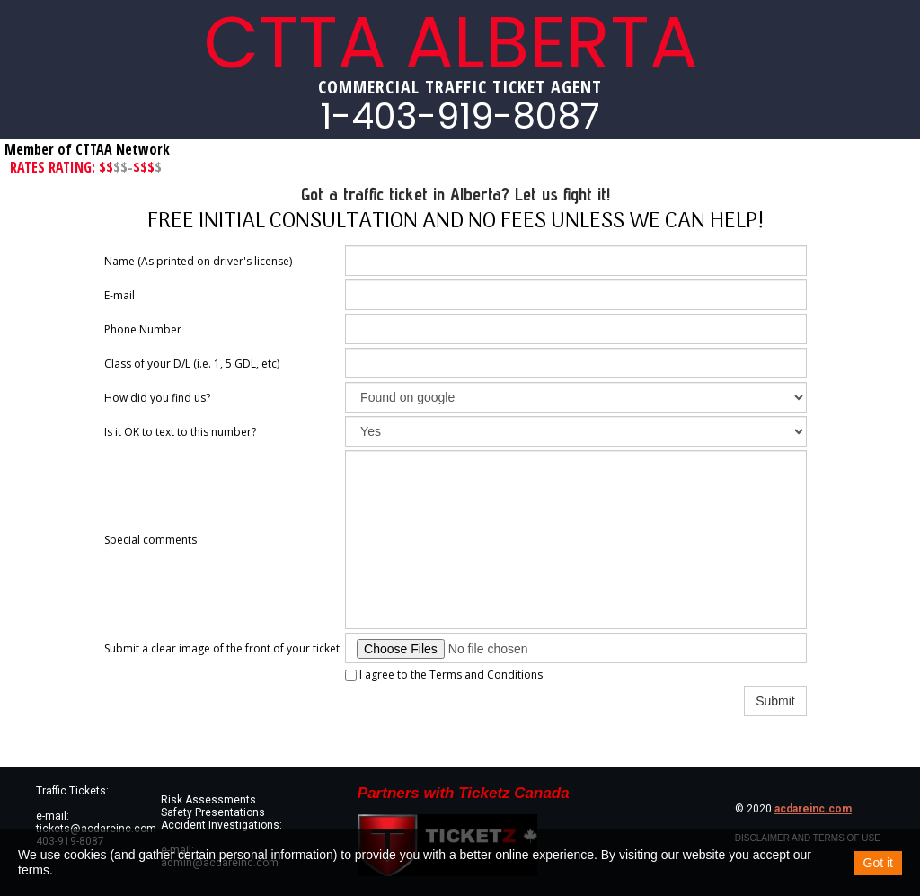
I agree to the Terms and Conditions (444, 674)
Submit (775, 701)
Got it (878, 863)
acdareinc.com (813, 809)
